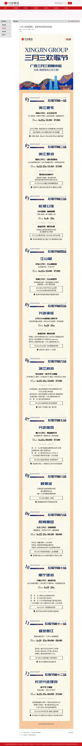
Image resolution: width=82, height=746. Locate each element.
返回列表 (70, 732)
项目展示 (36, 8)
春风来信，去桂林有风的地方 (29, 735)
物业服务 (56, 8)
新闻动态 (26, 8)
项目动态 (4, 28)
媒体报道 (4, 31)
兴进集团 (15, 8)
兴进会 (66, 8)
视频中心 (4, 34)
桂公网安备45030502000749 (71, 744)
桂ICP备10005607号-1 (60, 744)
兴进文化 (46, 8)
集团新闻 (4, 25)
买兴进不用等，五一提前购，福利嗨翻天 (32, 732)
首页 (5, 8)
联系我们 (44, 744)
